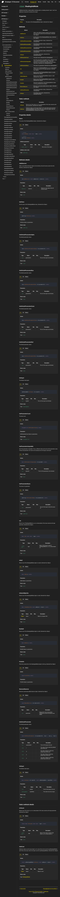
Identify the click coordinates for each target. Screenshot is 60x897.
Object (22, 617)
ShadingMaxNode (8, 150)
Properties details (9, 73)
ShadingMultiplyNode (8, 154)
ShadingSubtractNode (8, 168)
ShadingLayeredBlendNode (9, 146)
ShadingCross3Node (8, 127)
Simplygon (4, 21)
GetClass (8, 80)
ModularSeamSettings (7, 39)
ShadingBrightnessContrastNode (10, 117)
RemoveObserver (9, 106)
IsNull (7, 98)
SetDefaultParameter (10, 108)
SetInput (8, 109)
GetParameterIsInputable (11, 93)
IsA (7, 96)
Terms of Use (31, 893)
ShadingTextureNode (8, 172)
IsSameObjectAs (9, 100)
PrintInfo (8, 104)
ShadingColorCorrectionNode (10, 121)
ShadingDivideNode (8, 131)
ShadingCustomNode (8, 129)
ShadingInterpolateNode (9, 144)
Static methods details (10, 111)
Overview (27, 1)
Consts (3, 25)
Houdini (44, 1)
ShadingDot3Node (8, 133)
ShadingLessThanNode (9, 148)
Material (5, 53)
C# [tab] (23, 124)
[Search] (22, 2)
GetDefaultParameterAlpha (11, 82)
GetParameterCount (10, 91)
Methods (7, 69)
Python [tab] (26, 124)
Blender (39, 1)
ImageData (5, 51)
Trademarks (45, 893)
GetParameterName (10, 95)
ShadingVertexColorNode (9, 174)
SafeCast (8, 115)
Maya (49, 1)
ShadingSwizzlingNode (9, 170)
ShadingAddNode (8, 65)
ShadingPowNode (8, 160)
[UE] (56, 2)
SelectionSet (5, 61)
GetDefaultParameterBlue (11, 84)
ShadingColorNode (8, 123)
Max (52, 1)
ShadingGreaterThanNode (9, 141)
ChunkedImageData (7, 47)
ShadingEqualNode (8, 135)
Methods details (8, 76)
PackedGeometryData (7, 55)
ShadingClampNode (8, 119)
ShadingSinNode (7, 162)
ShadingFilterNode (8, 137)
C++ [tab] (20, 124)
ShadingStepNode (8, 166)
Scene (4, 57)
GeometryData (6, 49)
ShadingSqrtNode (8, 164)
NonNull (8, 102)
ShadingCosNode (7, 125)
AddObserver (9, 78)
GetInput (8, 89)
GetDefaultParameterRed (11, 87)
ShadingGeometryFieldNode (10, 139)
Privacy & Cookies (39, 893)
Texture (4, 176)
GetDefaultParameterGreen (11, 85)
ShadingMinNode (7, 152)
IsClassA (8, 113)
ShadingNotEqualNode (9, 158)
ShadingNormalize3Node (9, 156)
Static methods (8, 71)
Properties (7, 67)
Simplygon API (33, 1)
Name (7, 74)
